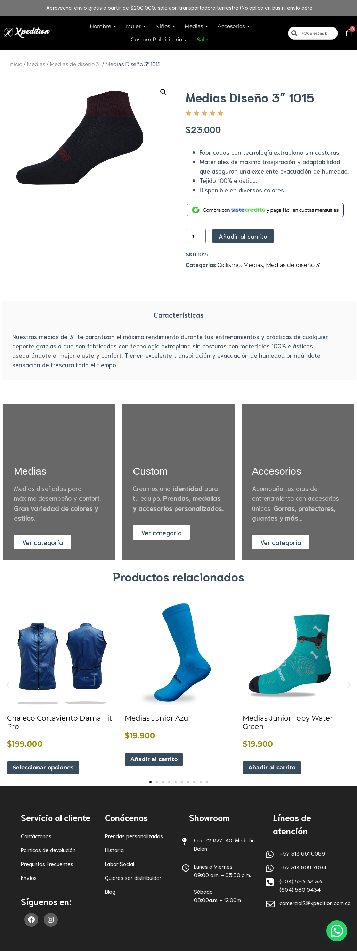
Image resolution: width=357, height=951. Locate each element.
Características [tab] (179, 314)
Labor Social (119, 863)
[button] (163, 92)
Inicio (15, 64)
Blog (110, 891)
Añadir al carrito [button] (154, 759)
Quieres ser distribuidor (133, 877)
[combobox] (313, 33)
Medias (36, 64)
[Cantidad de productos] (196, 236)
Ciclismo (229, 265)
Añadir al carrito (243, 236)
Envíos (29, 877)
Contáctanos (36, 835)
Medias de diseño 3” (75, 64)
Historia (114, 849)
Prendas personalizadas (134, 835)
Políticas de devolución (48, 849)
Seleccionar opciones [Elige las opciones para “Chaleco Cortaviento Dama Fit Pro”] (43, 767)
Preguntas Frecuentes (47, 863)
